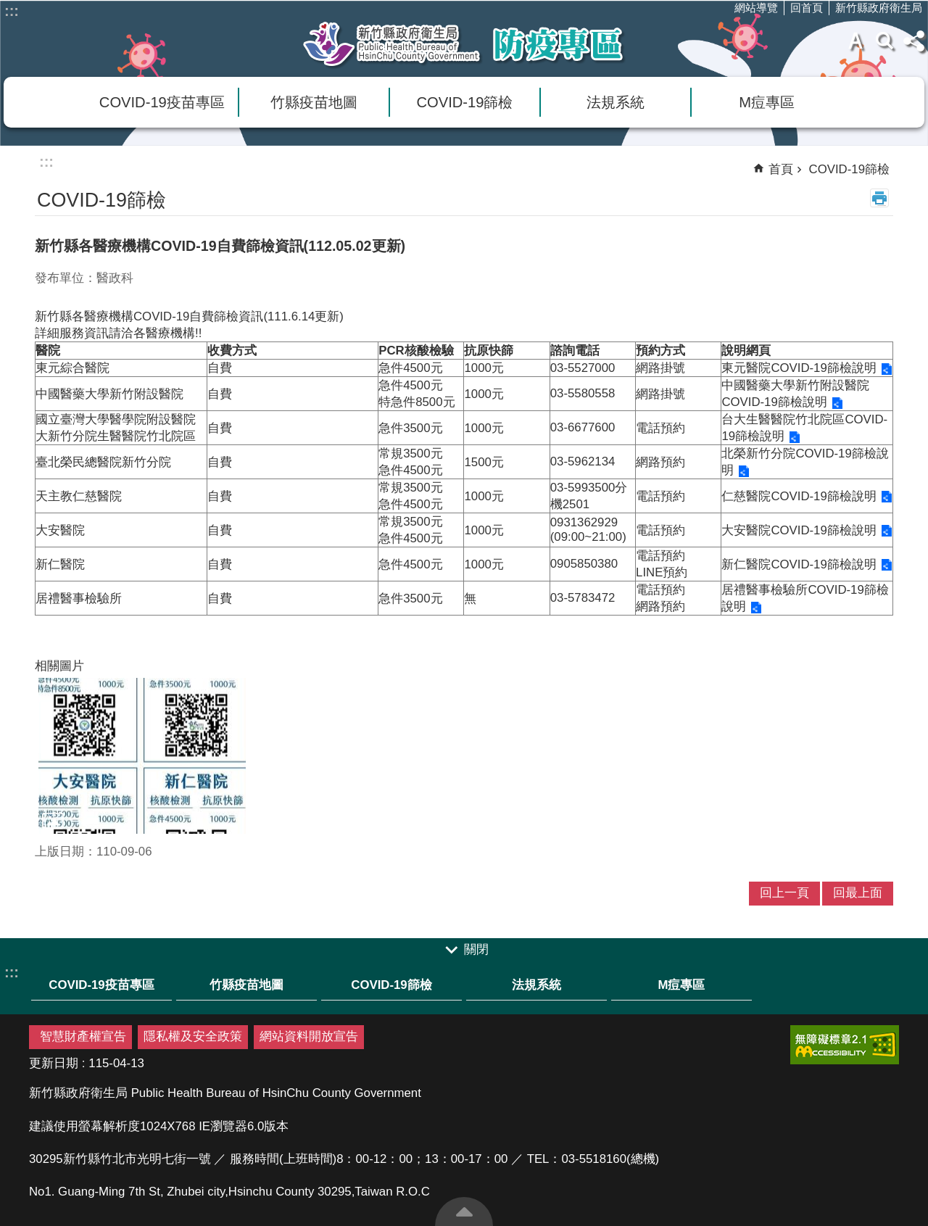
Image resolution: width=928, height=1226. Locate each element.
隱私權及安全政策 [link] (193, 1036)
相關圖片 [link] (59, 666)
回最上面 (464, 1211)
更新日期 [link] (53, 1063)
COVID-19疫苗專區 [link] (162, 102)
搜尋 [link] (884, 40)
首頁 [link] (780, 169)
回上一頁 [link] (784, 893)
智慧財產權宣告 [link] (83, 1036)
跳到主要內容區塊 (7, 7)
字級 (855, 40)
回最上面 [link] (857, 893)
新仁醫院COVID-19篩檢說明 (798, 564)
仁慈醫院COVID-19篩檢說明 (798, 496)
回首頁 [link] (806, 7)
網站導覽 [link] (756, 7)
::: (11, 11)
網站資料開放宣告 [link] (309, 1036)
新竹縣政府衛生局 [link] (878, 7)
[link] (142, 756)
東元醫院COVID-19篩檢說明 (798, 368)
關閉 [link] (476, 949)
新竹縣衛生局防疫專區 (464, 44)
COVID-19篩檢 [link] (465, 102)
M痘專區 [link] (767, 102)
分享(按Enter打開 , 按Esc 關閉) (913, 40)
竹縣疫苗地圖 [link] (313, 102)
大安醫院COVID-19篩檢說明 (798, 530)
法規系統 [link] (616, 102)
